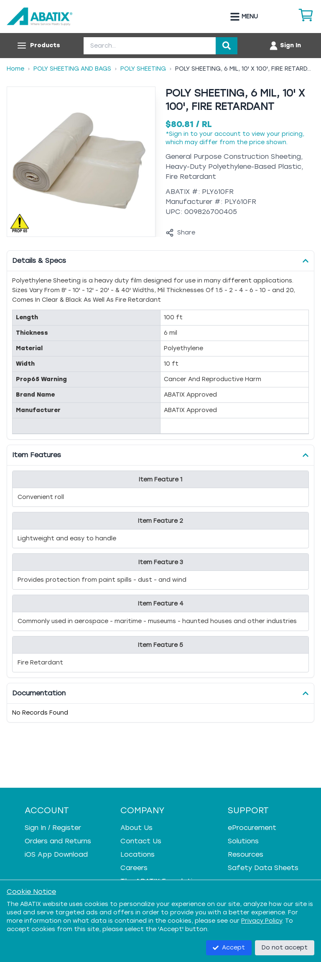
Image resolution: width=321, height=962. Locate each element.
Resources (245, 854)
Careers (134, 868)
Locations (137, 854)
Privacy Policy (261, 920)
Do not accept (285, 947)
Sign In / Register (53, 828)
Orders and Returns (58, 841)
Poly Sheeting (143, 68)
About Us (136, 828)
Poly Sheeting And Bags (72, 68)
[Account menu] (285, 45)
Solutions (243, 841)
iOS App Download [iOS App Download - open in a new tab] (56, 854)
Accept (229, 947)
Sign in (179, 133)
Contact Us (140, 841)
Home (15, 68)
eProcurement (252, 828)
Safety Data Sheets (263, 868)
